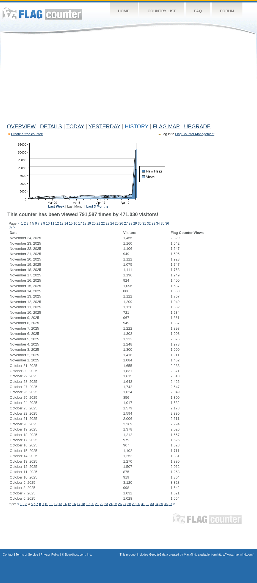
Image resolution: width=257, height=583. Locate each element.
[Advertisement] (128, 80)
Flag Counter (42, 13)
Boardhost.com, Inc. (78, 554)
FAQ (198, 11)
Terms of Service (27, 554)
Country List (162, 11)
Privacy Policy (50, 554)
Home (123, 11)
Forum (227, 11)
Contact (8, 554)
